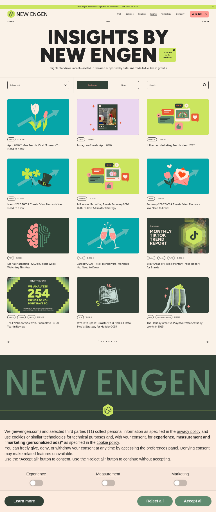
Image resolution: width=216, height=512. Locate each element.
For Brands (92, 85)
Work (119, 14)
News (124, 85)
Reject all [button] (154, 501)
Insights (153, 14)
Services (130, 14)
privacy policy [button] (188, 431)
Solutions (142, 14)
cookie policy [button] (108, 442)
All (38, 85)
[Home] (27, 14)
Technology (166, 14)
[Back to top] (108, 382)
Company (180, 14)
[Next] (207, 342)
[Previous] (8, 342)
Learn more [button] (24, 501)
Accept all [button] (193, 501)
